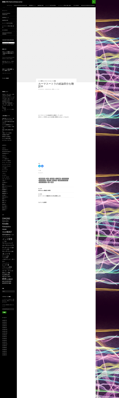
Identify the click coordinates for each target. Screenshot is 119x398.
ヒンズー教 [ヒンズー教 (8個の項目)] (5, 265)
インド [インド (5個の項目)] (8, 236)
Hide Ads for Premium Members (88, 5)
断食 (3, 184)
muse (3, 155)
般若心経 (4, 207)
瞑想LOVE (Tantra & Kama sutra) (12, 2)
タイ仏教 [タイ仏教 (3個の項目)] (11, 251)
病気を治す (4, 197)
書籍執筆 (4, 193)
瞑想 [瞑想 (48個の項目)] (4, 279)
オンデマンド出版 (6, 160)
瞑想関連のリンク (32, 5)
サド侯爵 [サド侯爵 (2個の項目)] (12, 247)
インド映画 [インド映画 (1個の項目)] (4, 241)
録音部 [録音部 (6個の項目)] (4, 283)
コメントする (56, 89)
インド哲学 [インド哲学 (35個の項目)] (7, 239)
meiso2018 (49, 89)
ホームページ (9, 5)
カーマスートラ (46, 81)
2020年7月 (4, 320)
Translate (10, 44)
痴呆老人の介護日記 (6, 136)
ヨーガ (3, 175)
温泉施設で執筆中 (6, 134)
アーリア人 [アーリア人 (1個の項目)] (4, 236)
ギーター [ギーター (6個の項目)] (4, 247)
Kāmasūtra (42, 178)
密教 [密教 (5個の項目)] (9, 272)
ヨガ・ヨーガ (5, 178)
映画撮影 (4, 189)
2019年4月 (4, 338)
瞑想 (55, 81)
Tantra (3, 157)
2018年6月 (4, 349)
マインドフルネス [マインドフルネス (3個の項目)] (6, 268)
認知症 (3, 209)
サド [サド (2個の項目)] (9, 247)
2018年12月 (4, 344)
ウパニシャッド (65, 178)
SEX (47, 178)
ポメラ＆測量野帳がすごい (7, 124)
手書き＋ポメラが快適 (6, 132)
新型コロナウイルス (6, 186)
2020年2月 (4, 327)
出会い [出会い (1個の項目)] (6, 272)
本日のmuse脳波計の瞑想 (56, 189)
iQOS (3, 147)
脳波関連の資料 (40, 5)
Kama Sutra (4, 149)
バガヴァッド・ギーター (63, 180)
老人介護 (4, 206)
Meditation (4, 153)
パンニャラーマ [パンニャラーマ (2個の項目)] (5, 263)
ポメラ (3, 171)
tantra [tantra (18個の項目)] (7, 234)
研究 (3, 202)
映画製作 (4, 191)
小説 (3, 180)
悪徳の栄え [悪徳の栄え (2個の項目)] (4, 276)
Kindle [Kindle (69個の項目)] (5, 223)
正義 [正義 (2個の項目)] (8, 276)
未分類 (3, 195)
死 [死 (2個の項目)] (9, 276)
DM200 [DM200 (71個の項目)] (6, 218)
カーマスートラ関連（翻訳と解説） (65, 5)
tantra (52, 178)
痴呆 (3, 198)
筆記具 (3, 204)
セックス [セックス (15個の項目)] (5, 251)
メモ (3, 173)
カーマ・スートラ (6, 162)
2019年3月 (4, 340)
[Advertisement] (56, 103)
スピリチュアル (5, 166)
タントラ (52, 81)
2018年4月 (4, 353)
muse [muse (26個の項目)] (4, 229)
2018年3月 (4, 354)
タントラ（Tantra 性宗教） (50, 5)
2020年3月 (4, 325)
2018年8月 (4, 347)
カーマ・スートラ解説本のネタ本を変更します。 (56, 195)
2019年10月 (4, 333)
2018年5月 (4, 351)
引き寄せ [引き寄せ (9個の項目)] (5, 275)
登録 (4, 312)
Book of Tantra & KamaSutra (20, 5)
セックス (49, 180)
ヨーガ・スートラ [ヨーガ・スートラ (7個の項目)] (7, 271)
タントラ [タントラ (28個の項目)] (6, 254)
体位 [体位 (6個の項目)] (3, 273)
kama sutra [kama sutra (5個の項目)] (5, 221)
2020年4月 (4, 324)
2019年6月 (4, 334)
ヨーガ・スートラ (43, 182)
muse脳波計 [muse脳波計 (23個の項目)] (7, 232)
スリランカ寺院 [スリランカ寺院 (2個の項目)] (5, 249)
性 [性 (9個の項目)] (9, 275)
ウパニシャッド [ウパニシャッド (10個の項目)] (7, 243)
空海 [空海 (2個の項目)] (7, 279)
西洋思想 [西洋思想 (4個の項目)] (9, 281)
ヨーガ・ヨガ (5, 177)
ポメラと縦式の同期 (6, 138)
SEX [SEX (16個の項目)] (3, 234)
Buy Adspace (76, 5)
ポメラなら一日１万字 (6, 140)
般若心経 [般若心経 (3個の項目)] (4, 281)
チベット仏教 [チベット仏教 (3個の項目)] (5, 256)
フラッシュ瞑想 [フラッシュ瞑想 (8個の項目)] (7, 267)
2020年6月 (4, 322)
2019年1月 (4, 342)
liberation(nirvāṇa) (6, 151)
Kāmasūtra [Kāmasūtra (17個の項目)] (6, 227)
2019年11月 (4, 331)
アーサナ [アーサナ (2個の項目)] (12, 234)
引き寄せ (4, 182)
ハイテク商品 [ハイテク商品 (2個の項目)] (5, 257)
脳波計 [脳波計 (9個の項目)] (11, 279)
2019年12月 (4, 329)
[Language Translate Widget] (8, 42)
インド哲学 (40, 81)
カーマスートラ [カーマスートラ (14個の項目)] (8, 245)
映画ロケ (4, 187)
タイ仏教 (4, 167)
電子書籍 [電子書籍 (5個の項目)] (8, 283)
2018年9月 (4, 345)
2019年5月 (4, 336)
